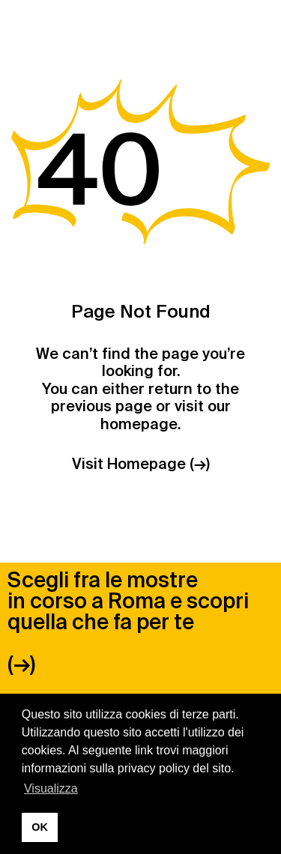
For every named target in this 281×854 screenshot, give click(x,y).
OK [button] (39, 827)
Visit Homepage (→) (141, 463)
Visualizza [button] (51, 788)
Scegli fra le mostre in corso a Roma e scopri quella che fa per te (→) (128, 622)
